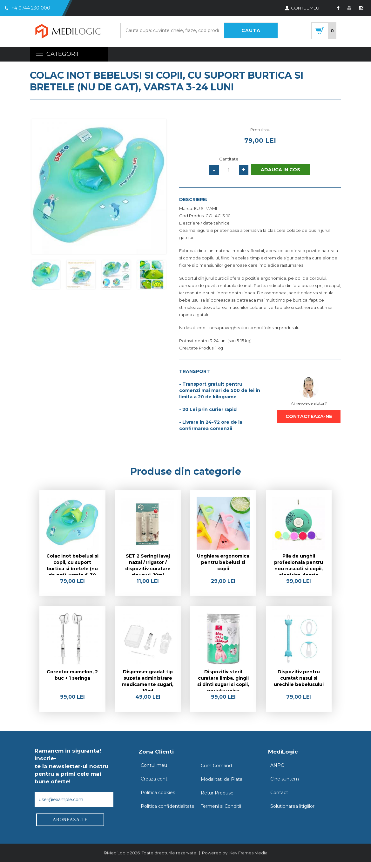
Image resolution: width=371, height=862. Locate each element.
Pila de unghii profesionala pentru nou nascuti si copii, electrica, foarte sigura (298, 564)
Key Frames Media (248, 852)
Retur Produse (217, 793)
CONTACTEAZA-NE (309, 416)
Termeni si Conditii (221, 806)
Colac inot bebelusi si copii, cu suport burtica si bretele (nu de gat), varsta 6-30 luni (72, 564)
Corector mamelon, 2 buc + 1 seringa (72, 675)
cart (324, 31)
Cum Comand (216, 765)
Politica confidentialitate (167, 806)
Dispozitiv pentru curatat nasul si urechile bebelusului (299, 678)
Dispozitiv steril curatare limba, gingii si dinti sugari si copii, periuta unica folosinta (223, 680)
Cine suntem (284, 779)
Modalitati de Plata (221, 779)
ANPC (277, 765)
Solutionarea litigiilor (292, 806)
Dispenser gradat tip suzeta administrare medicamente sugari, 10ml (147, 680)
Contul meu (154, 765)
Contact (279, 792)
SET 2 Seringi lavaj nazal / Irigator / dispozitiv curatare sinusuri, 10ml (148, 564)
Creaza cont (154, 779)
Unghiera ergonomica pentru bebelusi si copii (223, 562)
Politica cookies (158, 792)
